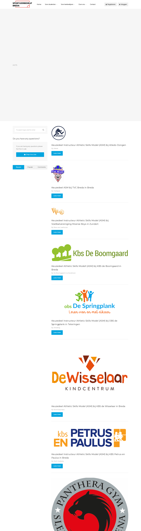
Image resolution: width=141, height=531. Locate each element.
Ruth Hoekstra (59, 461)
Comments (42, 167)
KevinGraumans (59, 410)
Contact (92, 4)
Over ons (82, 4)
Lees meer (57, 153)
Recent (18, 167)
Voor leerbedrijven (67, 4)
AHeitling (57, 328)
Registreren (110, 4)
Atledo (56, 148)
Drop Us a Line (30, 154)
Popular (30, 167)
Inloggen (123, 4)
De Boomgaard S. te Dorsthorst (64, 273)
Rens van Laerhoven (61, 227)
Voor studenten (50, 4)
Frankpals (57, 191)
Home (39, 4)
